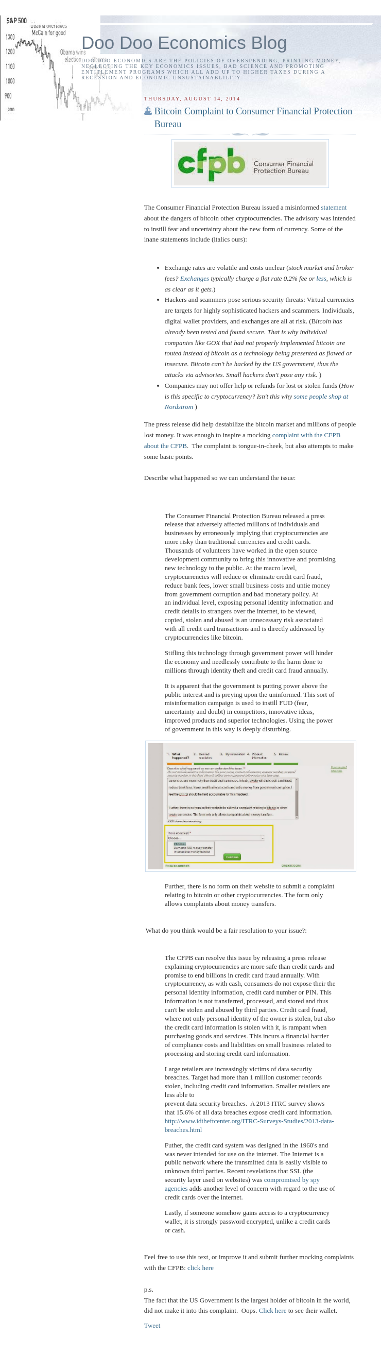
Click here (273, 1310)
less (321, 278)
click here (200, 1268)
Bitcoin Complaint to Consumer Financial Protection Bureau (253, 117)
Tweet (152, 1325)
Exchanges (194, 278)
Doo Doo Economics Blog (184, 42)
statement (334, 207)
